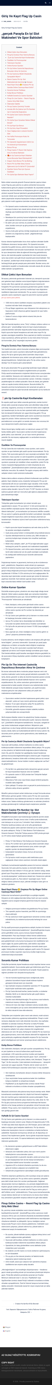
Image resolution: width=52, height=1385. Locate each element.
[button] (45, 3)
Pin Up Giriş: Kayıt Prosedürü (17, 128)
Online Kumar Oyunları (15, 66)
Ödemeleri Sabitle (13, 104)
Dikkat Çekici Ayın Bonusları (17, 52)
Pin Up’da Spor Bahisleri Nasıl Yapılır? (20, 175)
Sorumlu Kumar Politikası (16, 90)
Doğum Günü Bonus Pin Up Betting (19, 161)
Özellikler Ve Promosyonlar (16, 60)
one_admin (7, 21)
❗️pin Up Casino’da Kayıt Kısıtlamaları (20, 58)
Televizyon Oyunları (14, 63)
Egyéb (25, 21)
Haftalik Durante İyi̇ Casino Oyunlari (19, 96)
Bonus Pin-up (12, 147)
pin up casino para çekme (11, 298)
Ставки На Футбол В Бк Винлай (27, 1304)
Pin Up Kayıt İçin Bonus (15, 126)
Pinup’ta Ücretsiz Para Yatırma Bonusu (21, 55)
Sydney (36, 1381)
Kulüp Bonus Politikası (15, 93)
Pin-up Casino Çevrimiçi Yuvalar (18, 106)
